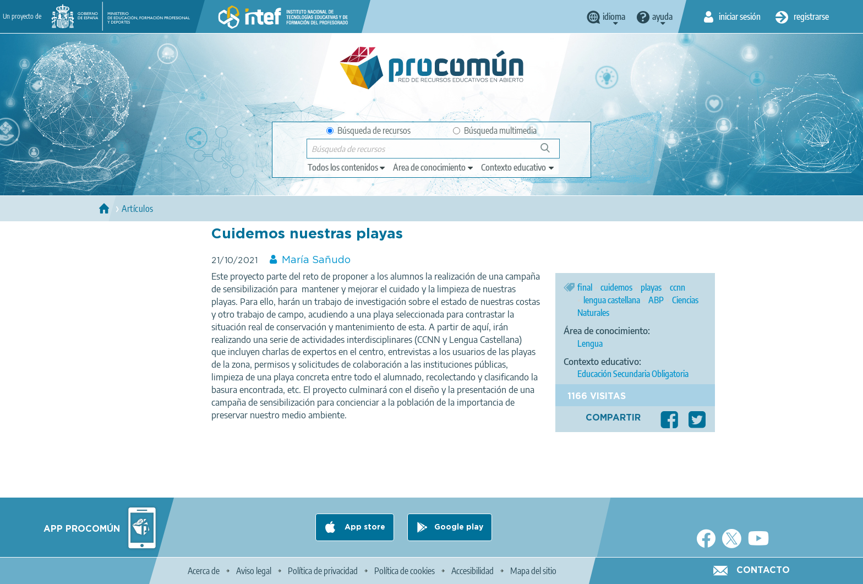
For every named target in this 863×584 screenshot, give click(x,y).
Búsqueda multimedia (495, 130)
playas (651, 287)
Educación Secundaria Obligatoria (633, 373)
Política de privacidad (323, 570)
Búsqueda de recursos (368, 130)
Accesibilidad (472, 570)
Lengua (590, 343)
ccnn (677, 287)
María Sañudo (316, 260)
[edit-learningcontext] (518, 167)
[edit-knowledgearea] (434, 167)
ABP (656, 299)
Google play (458, 527)
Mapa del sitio (533, 570)
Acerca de (204, 570)
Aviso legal (253, 570)
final (584, 287)
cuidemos (616, 287)
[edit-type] (347, 167)
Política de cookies (404, 570)
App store (363, 527)
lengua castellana (611, 299)
